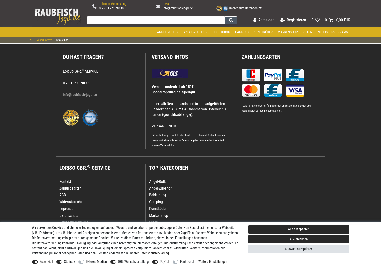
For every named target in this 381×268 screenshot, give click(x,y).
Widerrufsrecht (70, 202)
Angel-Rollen (168, 32)
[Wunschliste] (315, 20)
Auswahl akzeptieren (298, 249)
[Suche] (231, 20)
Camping (242, 32)
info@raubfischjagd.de (178, 8)
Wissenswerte (44, 40)
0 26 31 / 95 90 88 (111, 8)
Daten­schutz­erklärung (154, 253)
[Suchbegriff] (156, 20)
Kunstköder (263, 32)
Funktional (187, 262)
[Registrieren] (293, 20)
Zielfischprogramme (333, 32)
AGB (62, 195)
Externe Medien (96, 262)
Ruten (307, 32)
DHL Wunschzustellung (133, 262)
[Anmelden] (264, 20)
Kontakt (65, 181)
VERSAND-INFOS (170, 57)
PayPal (164, 262)
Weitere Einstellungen (212, 262)
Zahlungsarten (261, 57)
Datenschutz (253, 8)
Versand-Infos (167, 145)
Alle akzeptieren (298, 229)
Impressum (236, 8)
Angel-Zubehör (195, 32)
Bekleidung (221, 32)
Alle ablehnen (299, 239)
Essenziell (46, 262)
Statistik (69, 262)
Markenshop (288, 32)
